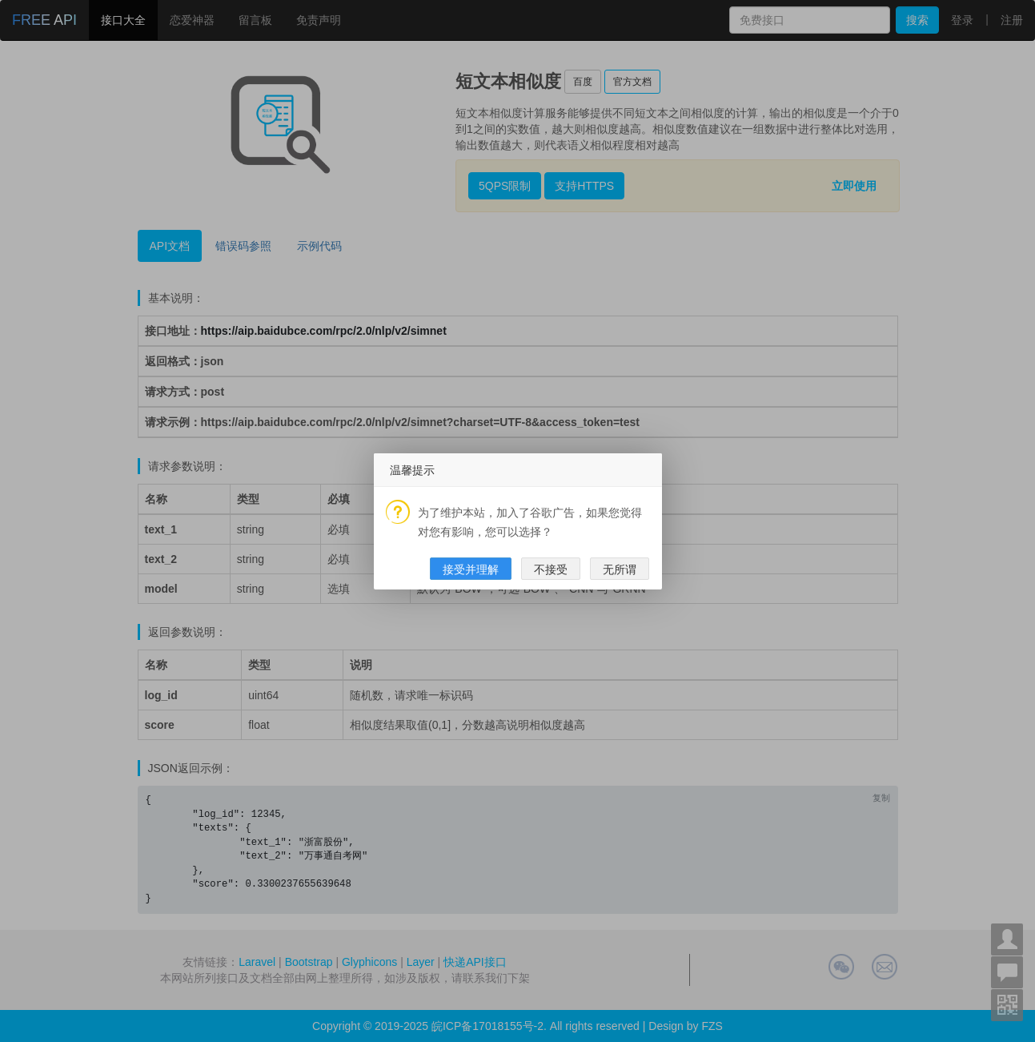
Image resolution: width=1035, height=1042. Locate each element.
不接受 (551, 569)
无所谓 (619, 569)
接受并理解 (471, 569)
